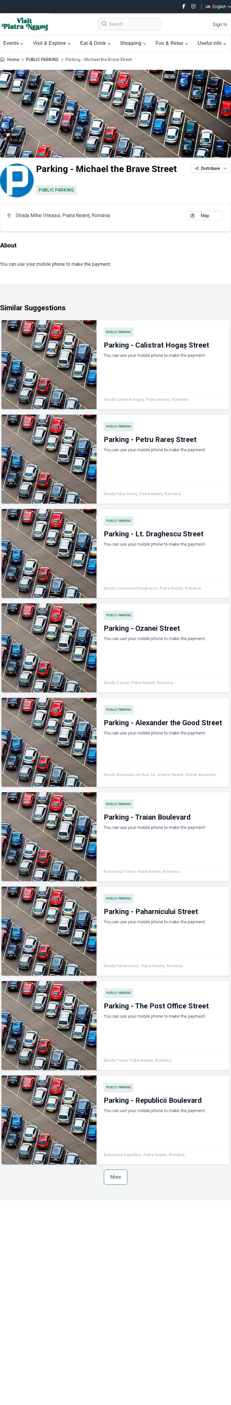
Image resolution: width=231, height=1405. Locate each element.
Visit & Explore (52, 43)
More (115, 1177)
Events (13, 43)
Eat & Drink (95, 43)
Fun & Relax (172, 43)
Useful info (212, 43)
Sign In (220, 24)
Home (13, 59)
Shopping (133, 43)
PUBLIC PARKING (42, 59)
